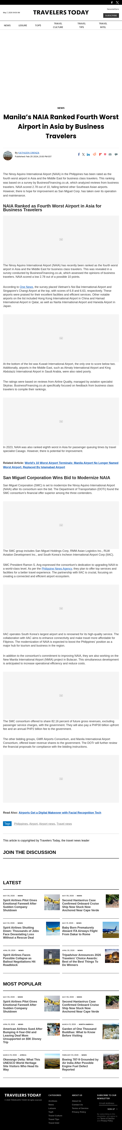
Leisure (52, 1108)
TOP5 (38, 25)
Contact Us (77, 1104)
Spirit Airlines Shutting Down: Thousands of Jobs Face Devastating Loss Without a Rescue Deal (21, 932)
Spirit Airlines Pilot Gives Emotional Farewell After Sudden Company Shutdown (20, 905)
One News (26, 287)
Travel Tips (53, 1119)
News (61, 108)
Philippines (21, 823)
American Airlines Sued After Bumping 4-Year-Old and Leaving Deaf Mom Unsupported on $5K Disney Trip (22, 1035)
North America (86, 1024)
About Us (76, 1101)
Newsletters (113, 9)
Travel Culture (55, 1115)
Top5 (50, 1112)
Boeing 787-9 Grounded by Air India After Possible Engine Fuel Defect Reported (80, 1064)
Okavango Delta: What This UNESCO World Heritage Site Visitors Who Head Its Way (21, 1064)
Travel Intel (53, 1123)
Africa (23, 1055)
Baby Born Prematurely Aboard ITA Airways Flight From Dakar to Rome (79, 931)
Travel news (64, 823)
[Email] (110, 154)
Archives (52, 1101)
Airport (33, 823)
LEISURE (23, 25)
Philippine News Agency (57, 568)
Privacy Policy (79, 1112)
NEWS (7, 25)
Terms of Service (80, 1108)
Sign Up (111, 1109)
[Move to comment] (116, 154)
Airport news (47, 823)
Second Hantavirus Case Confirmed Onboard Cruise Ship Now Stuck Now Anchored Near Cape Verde (80, 905)
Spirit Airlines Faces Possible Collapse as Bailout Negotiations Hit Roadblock (19, 960)
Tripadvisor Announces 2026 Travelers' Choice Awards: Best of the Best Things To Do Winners (81, 960)
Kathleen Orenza (28, 152)
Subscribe (111, 15)
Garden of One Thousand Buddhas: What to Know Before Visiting (79, 1032)
